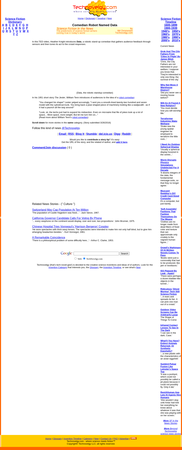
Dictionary (90, 18)
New (109, 18)
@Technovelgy (71, 128)
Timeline (101, 18)
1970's (176, 34)
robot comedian (126, 97)
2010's (176, 40)
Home (81, 18)
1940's (165, 31)
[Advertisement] (14, 90)
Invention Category (58, 267)
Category (87, 438)
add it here (121, 142)
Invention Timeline (112, 267)
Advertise (124, 438)
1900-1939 (170, 28)
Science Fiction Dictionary (15, 20)
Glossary (94, 267)
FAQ (115, 438)
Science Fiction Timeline (171, 20)
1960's (165, 34)
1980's (165, 37)
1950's (176, 31)
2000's (165, 40)
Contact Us (105, 438)
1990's (176, 37)
